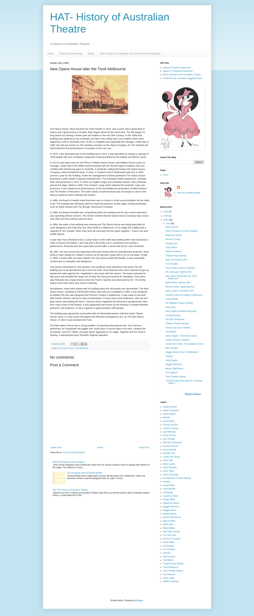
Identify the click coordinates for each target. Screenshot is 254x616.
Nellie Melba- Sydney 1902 (177, 282)
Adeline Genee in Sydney (177, 340)
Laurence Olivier (170, 496)
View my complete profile (188, 193)
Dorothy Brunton (173, 315)
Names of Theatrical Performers (178, 71)
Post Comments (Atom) (74, 452)
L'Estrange (168, 492)
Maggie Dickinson (173, 364)
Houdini (166, 481)
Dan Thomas (169, 439)
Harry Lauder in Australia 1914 (179, 291)
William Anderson (173, 251)
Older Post (144, 447)
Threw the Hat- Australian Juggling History (182, 78)
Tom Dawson (171, 372)
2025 (166, 211)
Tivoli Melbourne (81, 348)
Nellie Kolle (168, 524)
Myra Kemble (171, 348)
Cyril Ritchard (169, 432)
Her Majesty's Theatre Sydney (177, 478)
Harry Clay (170, 307)
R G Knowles (171, 264)
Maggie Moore (169, 510)
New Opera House (66, 348)
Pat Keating (168, 546)
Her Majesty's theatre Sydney (179, 303)
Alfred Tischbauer (171, 410)
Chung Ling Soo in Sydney (177, 327)
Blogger (139, 600)
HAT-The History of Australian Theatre (70, 490)
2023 (166, 220)
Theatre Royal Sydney (175, 255)
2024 (166, 216)
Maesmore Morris (173, 235)
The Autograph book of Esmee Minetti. (85, 473)
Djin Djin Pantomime (175, 319)
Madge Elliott (169, 499)
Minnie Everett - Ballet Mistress (179, 287)
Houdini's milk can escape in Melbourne (183, 295)
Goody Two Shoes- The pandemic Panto (184, 344)
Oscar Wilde (168, 542)
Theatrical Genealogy (70, 53)
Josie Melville (171, 299)
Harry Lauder (169, 464)
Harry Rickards (170, 467)
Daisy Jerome (171, 227)
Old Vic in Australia (172, 539)
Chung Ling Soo (170, 424)
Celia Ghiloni (171, 247)
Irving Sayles (171, 360)
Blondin (166, 417)
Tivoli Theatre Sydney (175, 376)
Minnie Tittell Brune (174, 368)
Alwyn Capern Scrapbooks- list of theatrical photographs (130, 53)
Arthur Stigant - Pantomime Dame (181, 336)
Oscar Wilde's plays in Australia (180, 268)
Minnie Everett (169, 514)
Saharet (169, 356)
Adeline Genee (170, 407)
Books (91, 53)
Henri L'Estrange (171, 474)
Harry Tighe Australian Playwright (180, 311)
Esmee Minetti (169, 449)
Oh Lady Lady (169, 535)
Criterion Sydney (171, 428)
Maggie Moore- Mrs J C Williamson (181, 352)
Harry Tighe (168, 471)
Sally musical (169, 556)
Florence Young (172, 239)
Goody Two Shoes (171, 457)
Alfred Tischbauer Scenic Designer (69, 462)
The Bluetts (170, 331)
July (168, 223)
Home (50, 53)
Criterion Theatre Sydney (177, 323)
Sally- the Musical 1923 (176, 259)
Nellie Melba (169, 528)
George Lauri (171, 243)
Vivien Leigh (168, 578)
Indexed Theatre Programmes (177, 67)
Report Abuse (193, 394)
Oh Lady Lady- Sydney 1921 (178, 272)
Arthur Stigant (169, 414)
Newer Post (56, 447)
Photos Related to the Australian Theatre (182, 74)
